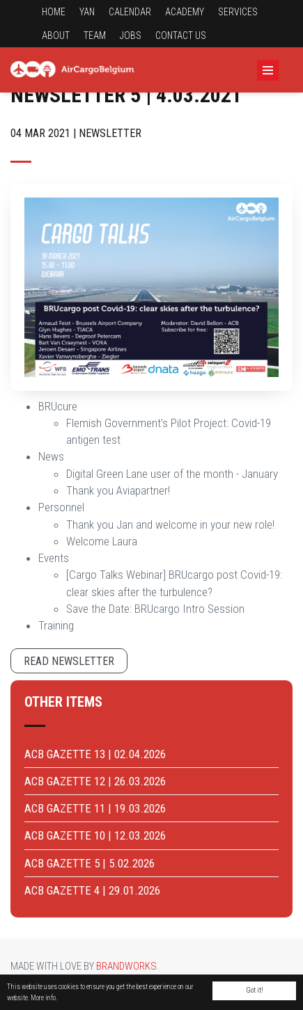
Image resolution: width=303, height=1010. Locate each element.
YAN (87, 11)
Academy (184, 11)
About (56, 35)
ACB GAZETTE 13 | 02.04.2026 (95, 754)
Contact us (180, 35)
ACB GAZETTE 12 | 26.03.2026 (95, 781)
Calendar (130, 11)
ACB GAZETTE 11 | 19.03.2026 (95, 808)
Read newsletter (69, 661)
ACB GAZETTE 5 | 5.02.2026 (89, 863)
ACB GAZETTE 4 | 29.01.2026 (92, 890)
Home (53, 11)
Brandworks (126, 966)
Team (95, 35)
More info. (44, 998)
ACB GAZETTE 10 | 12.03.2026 (95, 835)
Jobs (130, 35)
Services (238, 11)
